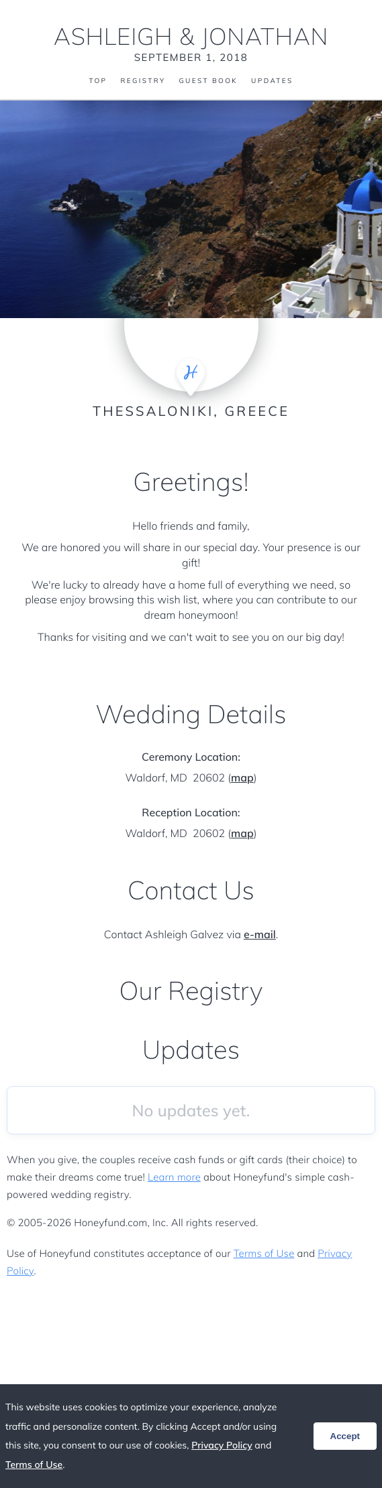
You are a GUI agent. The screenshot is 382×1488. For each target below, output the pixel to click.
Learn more (174, 1177)
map (242, 777)
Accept (345, 1436)
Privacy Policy (221, 1445)
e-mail (260, 934)
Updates (272, 81)
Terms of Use (264, 1253)
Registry (142, 81)
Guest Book (208, 81)
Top (98, 81)
